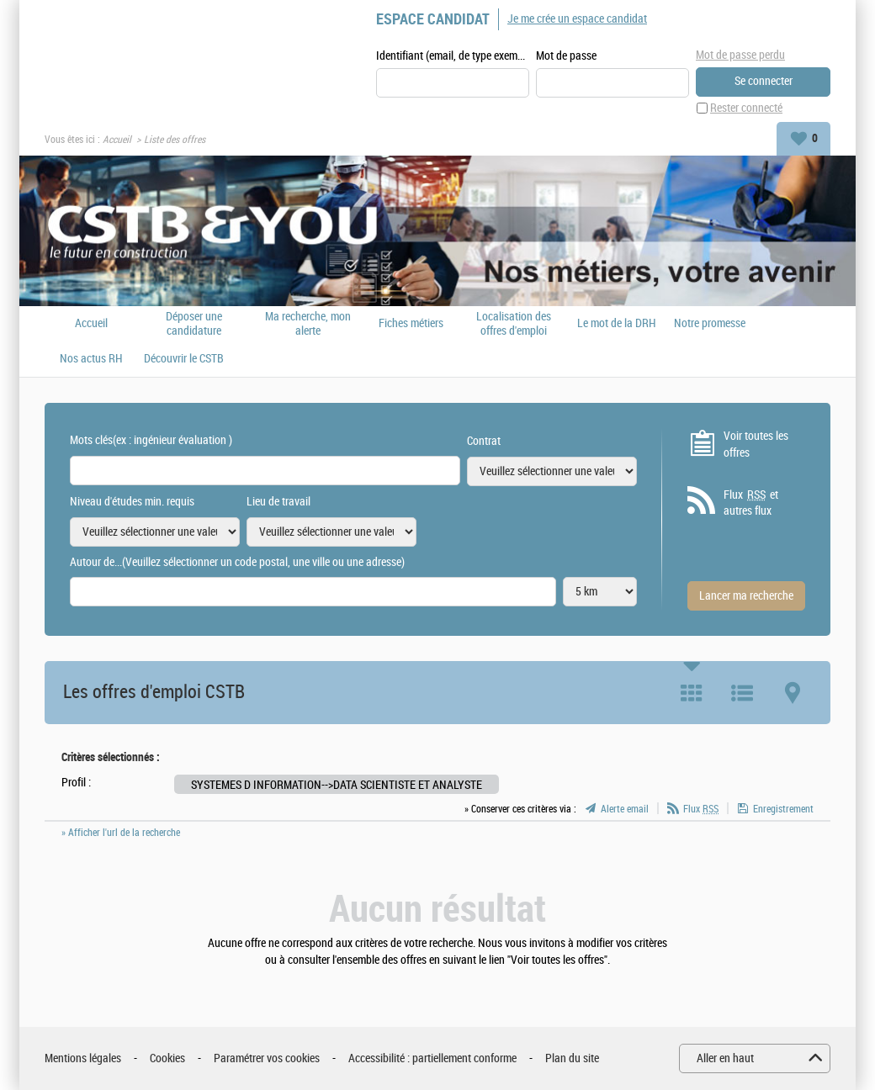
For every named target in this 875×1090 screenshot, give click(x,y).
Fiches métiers (411, 324)
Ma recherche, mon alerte (308, 323)
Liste (742, 693)
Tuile (691, 693)
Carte (792, 693)
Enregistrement (783, 809)
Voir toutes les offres (756, 444)
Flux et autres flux (751, 503)
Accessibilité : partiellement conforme (432, 1058)
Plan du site (572, 1058)
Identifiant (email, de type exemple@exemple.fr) (452, 56)
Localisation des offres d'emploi (513, 323)
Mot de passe (566, 56)
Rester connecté (746, 108)
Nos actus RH (91, 359)
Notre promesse (709, 324)
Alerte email (625, 809)
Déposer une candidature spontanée (194, 323)
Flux (701, 809)
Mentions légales (83, 1058)
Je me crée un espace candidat (577, 19)
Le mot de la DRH (616, 324)
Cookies (167, 1058)
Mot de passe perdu (740, 55)
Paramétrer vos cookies (267, 1058)
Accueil (117, 140)
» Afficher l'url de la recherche (120, 833)
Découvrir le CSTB (184, 359)
